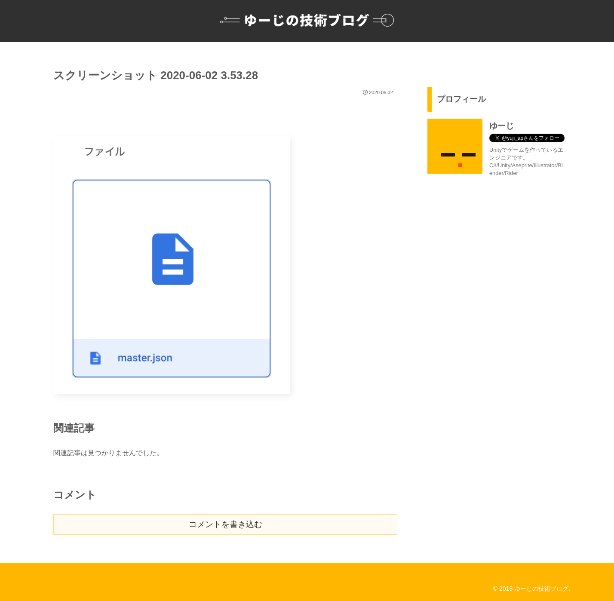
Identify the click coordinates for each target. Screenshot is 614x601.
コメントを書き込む (225, 524)
